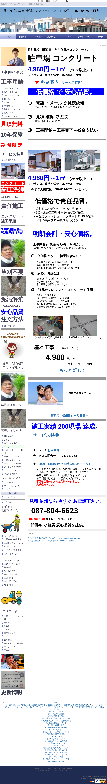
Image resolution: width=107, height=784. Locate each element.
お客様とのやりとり (12, 564)
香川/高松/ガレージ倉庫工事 (56, 752)
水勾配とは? (9, 106)
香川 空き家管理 (56, 757)
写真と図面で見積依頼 (13, 643)
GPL (101, 778)
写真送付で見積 (10, 574)
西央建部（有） (52, 768)
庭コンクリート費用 (12, 463)
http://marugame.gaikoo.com (69, 538)
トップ (8, 37)
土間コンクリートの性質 (13, 617)
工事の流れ (38, 37)
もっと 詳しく (72, 370)
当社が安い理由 (10, 581)
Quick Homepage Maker (96, 776)
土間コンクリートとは (13, 460)
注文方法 (12, 319)
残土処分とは (9, 99)
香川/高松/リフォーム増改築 (56, 741)
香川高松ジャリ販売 (56, 714)
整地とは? (8, 102)
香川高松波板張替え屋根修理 (56, 727)
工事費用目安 (11, 705)
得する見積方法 (81, 705)
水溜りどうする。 (11, 546)
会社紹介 (23, 37)
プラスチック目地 (11, 88)
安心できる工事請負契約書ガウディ (86, 707)
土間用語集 (8, 578)
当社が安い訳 (9, 326)
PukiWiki (88, 778)
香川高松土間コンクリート (56, 723)
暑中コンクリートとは (13, 456)
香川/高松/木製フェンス (56, 739)
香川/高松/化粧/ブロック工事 (56, 755)
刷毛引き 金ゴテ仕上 (13, 109)
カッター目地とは (11, 95)
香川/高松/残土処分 (56, 746)
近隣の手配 (8, 585)
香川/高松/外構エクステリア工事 (56, 748)
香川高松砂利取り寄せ (56, 716)
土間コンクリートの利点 (13, 451)
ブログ (7, 489)
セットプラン (9, 497)
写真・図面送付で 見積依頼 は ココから (65, 464)
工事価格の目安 (12, 72)
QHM (104, 778)
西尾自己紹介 (9, 633)
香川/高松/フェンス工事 (56, 743)
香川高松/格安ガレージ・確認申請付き (43, 541)
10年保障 (12, 135)
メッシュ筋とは (10, 470)
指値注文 (8, 567)
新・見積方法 (9, 571)
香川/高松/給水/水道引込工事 (56, 750)
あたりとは (8, 113)
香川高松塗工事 (56, 737)
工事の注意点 (9, 482)
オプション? (9, 636)
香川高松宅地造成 (56, 730)
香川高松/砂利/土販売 (56, 725)
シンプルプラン (10, 440)
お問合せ (99, 37)
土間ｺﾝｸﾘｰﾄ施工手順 (12, 539)
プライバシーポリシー (13, 486)
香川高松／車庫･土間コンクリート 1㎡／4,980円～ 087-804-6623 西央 (51, 10)
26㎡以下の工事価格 (12, 550)
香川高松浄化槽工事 (56, 761)
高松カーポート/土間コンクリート (56, 732)
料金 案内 (49, 82)
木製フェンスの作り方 (56, 712)
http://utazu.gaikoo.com (69, 541)
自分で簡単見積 (10, 443)
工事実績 (8, 502)
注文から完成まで (53, 39)
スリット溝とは (10, 92)
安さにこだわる (10, 536)
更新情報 (11, 692)
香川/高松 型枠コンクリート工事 (56, 759)
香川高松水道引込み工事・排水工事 (42, 538)
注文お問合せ (69, 705)
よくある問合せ (10, 116)
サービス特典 (84, 37)
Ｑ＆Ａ (68, 37)
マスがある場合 (10, 474)
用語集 (7, 626)
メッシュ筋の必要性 (12, 467)
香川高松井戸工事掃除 (56, 734)
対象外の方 (8, 436)
